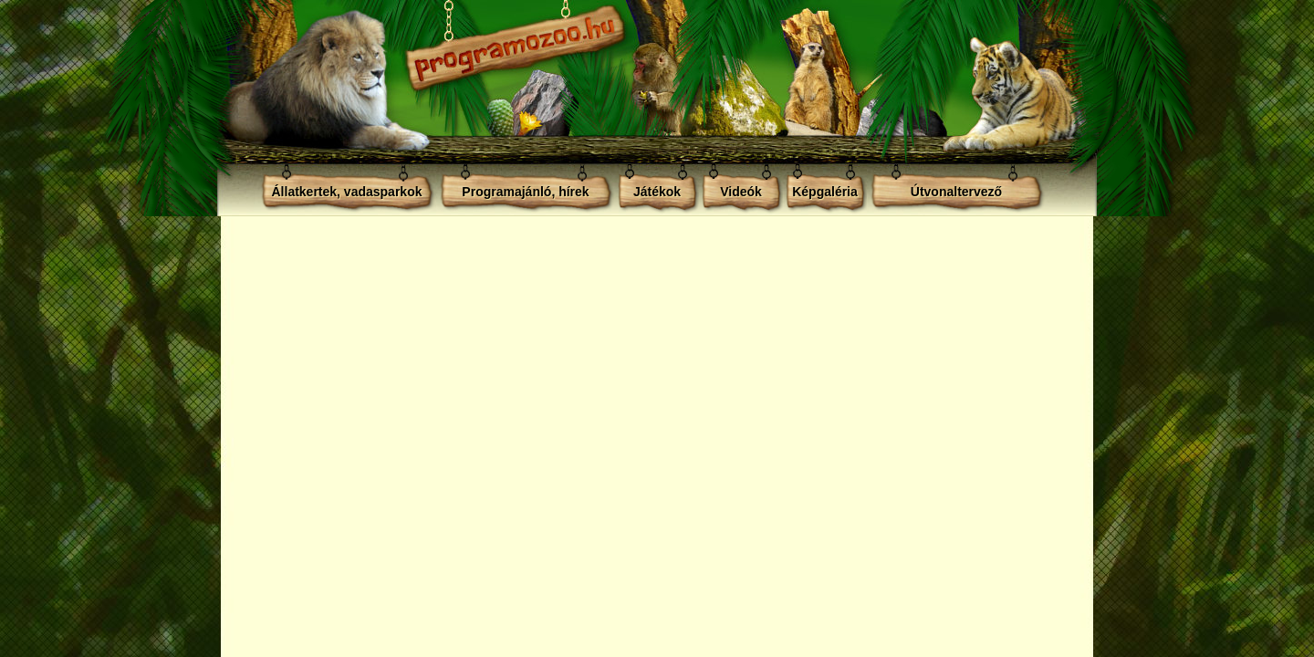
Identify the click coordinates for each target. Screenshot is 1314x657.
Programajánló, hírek (525, 191)
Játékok (657, 191)
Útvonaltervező (956, 191)
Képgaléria (825, 191)
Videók (741, 191)
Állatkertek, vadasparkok (347, 191)
